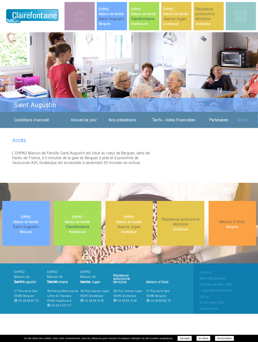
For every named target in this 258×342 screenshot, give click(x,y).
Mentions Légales (212, 306)
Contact (206, 300)
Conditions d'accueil (31, 119)
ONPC (228, 312)
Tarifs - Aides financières (173, 119)
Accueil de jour (84, 119)
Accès (242, 119)
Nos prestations (122, 119)
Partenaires (218, 119)
